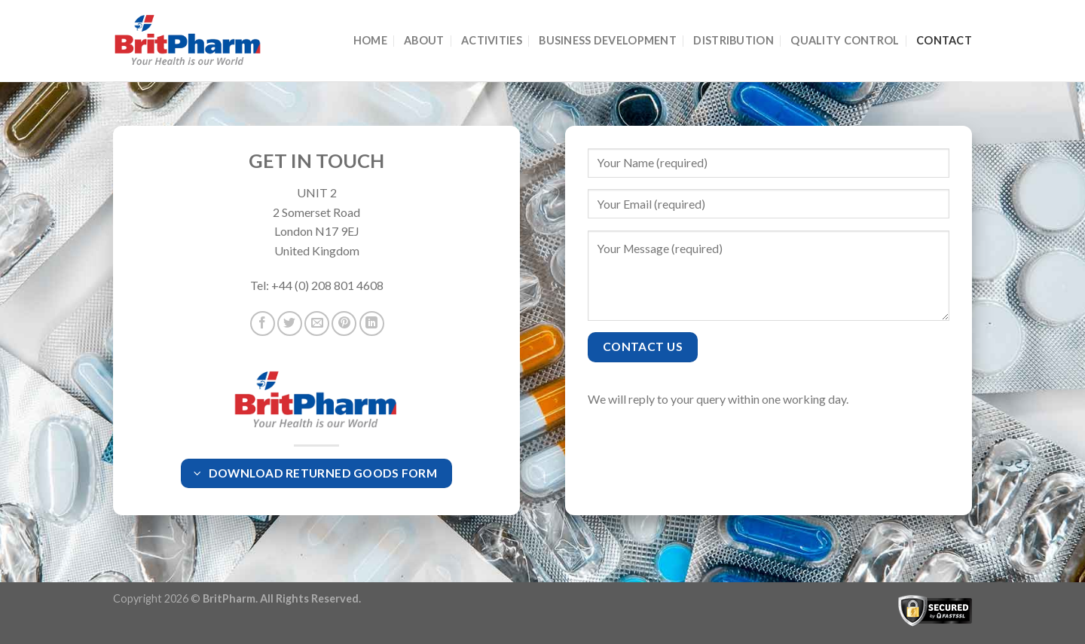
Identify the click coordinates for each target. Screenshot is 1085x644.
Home (370, 40)
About (424, 40)
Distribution (733, 40)
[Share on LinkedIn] (371, 323)
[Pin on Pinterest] (344, 323)
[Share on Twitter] (289, 323)
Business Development (608, 40)
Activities (491, 40)
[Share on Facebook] (262, 323)
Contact (944, 40)
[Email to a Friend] (316, 323)
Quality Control (844, 40)
